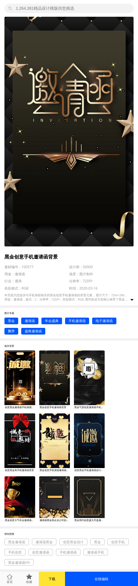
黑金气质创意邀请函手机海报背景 (89, 407)
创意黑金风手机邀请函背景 (19, 470)
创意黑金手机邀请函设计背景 (89, 470)
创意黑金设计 (73, 542)
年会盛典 (52, 320)
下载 (51, 579)
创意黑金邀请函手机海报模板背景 (20, 407)
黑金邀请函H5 (19, 562)
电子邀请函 (104, 320)
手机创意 (15, 552)
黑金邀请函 (16, 542)
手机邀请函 (77, 320)
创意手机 (118, 542)
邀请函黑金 (44, 542)
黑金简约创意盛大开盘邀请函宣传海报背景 (89, 520)
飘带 (11, 331)
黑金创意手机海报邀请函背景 (55, 470)
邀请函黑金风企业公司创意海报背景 (55, 520)
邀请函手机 (95, 552)
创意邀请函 (40, 552)
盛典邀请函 (33, 331)
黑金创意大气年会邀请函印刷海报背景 (20, 520)
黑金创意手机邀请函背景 (53, 407)
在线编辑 (101, 579)
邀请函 (30, 320)
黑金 (11, 320)
